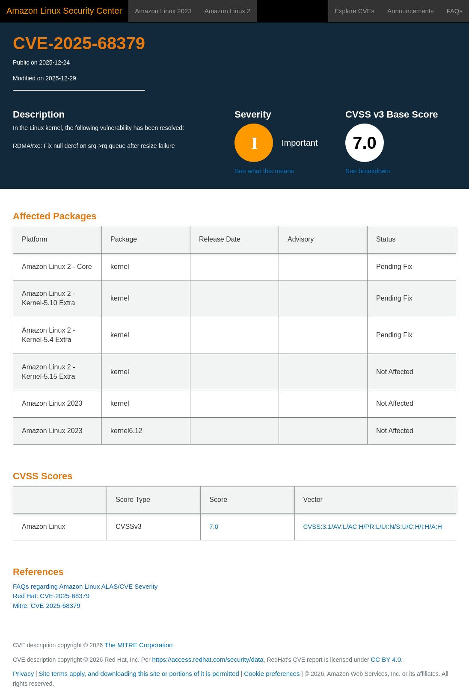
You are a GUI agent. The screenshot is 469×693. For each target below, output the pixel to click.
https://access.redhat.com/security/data (207, 659)
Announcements (410, 11)
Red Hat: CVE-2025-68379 (51, 595)
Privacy (23, 673)
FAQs (454, 11)
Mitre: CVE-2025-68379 (46, 605)
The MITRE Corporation (138, 645)
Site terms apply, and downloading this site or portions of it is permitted (139, 673)
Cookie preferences (272, 673)
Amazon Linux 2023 (163, 11)
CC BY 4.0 (386, 659)
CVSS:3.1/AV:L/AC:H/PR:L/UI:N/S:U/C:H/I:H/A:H (372, 526)
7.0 (213, 526)
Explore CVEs (354, 11)
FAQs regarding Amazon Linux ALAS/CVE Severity (85, 586)
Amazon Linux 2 (228, 11)
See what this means (264, 170)
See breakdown (367, 170)
